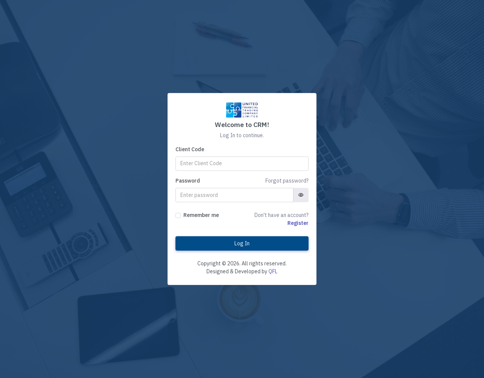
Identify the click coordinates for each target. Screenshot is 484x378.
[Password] (234, 195)
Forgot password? (287, 180)
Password (187, 180)
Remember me (201, 215)
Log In (242, 243)
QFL (273, 271)
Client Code (189, 149)
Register (298, 223)
